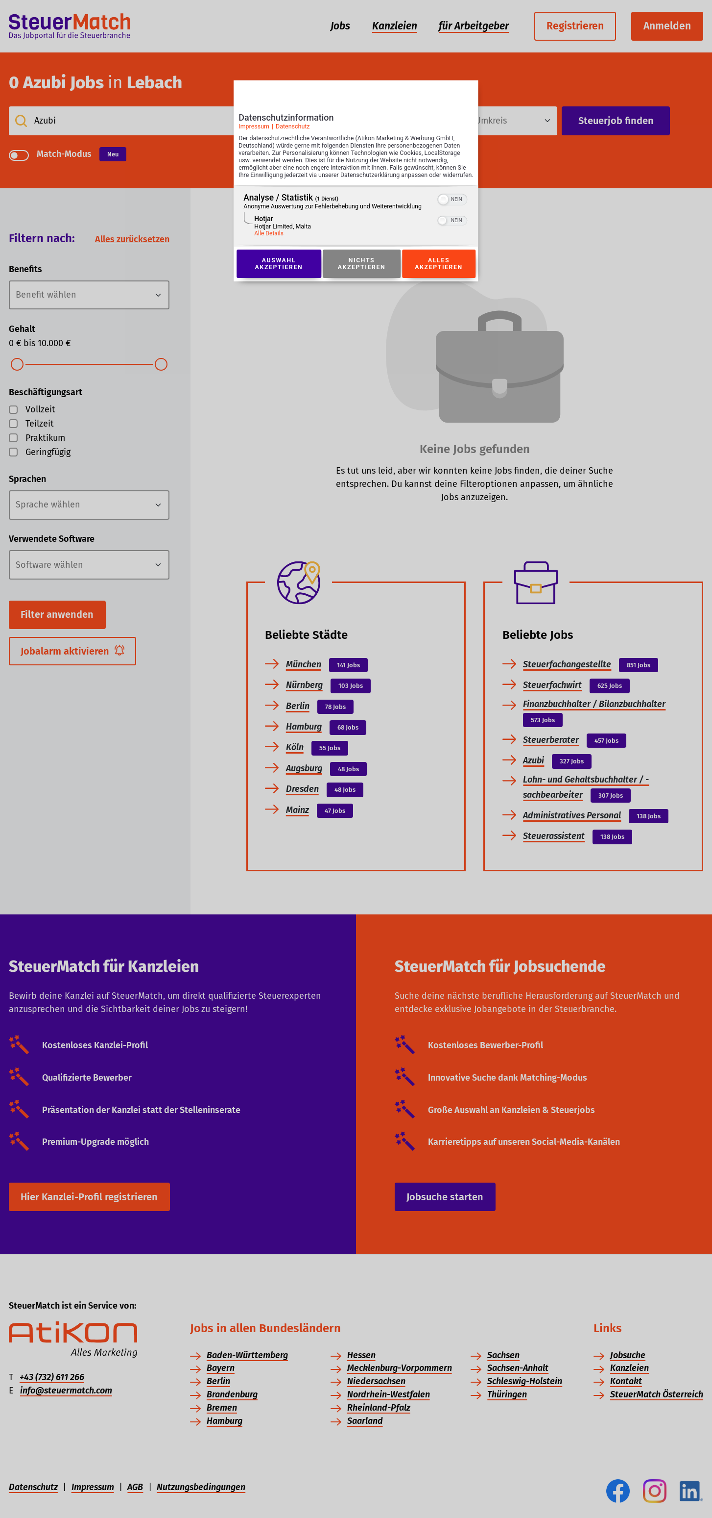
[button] (444, 210)
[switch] (453, 209)
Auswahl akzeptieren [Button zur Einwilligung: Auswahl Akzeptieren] (279, 274)
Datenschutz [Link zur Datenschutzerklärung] (293, 129)
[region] (356, 227)
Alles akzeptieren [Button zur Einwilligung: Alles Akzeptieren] (439, 274)
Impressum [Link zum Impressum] (253, 129)
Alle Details (269, 244)
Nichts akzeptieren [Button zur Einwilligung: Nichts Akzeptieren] (361, 274)
